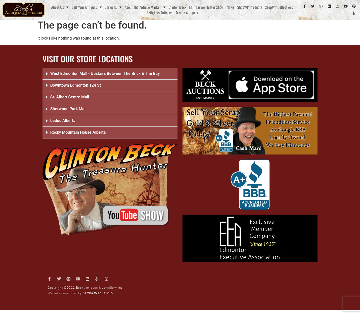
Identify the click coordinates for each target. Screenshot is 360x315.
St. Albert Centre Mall (69, 97)
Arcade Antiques (187, 12)
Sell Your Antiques (87, 7)
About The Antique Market (145, 7)
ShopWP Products (249, 7)
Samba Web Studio (98, 293)
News (230, 7)
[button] (110, 74)
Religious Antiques (159, 12)
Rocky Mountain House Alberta (78, 132)
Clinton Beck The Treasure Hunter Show (196, 7)
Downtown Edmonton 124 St (75, 85)
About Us (59, 7)
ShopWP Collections (279, 7)
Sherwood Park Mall (68, 108)
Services (113, 7)
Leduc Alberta (63, 120)
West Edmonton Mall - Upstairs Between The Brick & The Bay (105, 73)
